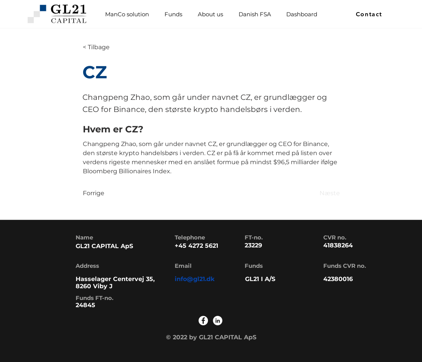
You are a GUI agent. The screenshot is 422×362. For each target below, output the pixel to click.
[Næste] (321, 193)
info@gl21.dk (195, 279)
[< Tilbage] (108, 47)
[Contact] (369, 14)
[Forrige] (108, 193)
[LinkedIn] (217, 320)
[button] (173, 14)
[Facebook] (203, 320)
